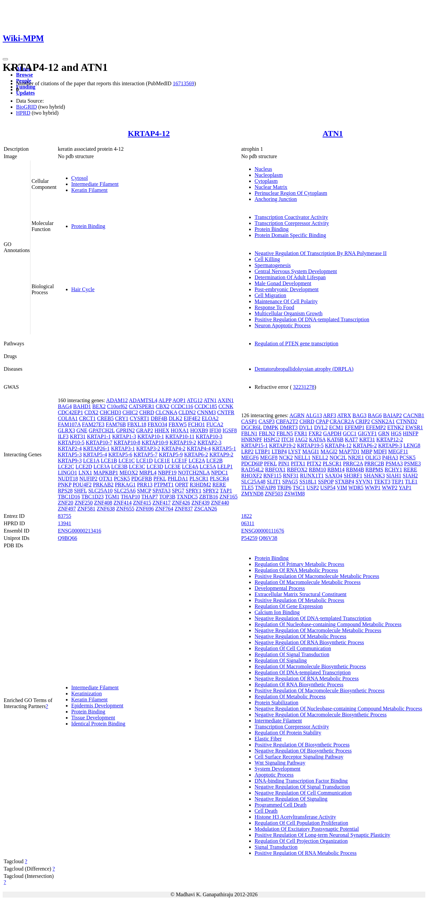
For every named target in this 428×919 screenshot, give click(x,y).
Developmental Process (279, 588)
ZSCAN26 (205, 508)
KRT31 (78, 436)
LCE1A (91, 460)
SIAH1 (393, 475)
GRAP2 (144, 430)
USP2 (313, 487)
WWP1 (373, 487)
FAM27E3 (93, 424)
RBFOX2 (297, 469)
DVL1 (306, 427)
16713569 (183, 83)
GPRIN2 (125, 430)
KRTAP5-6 (120, 454)
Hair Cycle (83, 289)
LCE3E (173, 466)
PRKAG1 (125, 484)
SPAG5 (290, 481)
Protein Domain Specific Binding (290, 235)
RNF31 (291, 475)
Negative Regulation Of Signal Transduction (302, 787)
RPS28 (65, 490)
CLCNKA (166, 412)
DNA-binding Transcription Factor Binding (301, 781)
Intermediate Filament (95, 184)
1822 (246, 516)
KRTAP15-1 (254, 445)
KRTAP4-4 (199, 448)
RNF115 (272, 475)
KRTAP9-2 (221, 454)
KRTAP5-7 (146, 454)
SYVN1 (364, 481)
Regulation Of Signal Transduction (291, 654)
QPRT (182, 484)
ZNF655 (125, 508)
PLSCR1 (199, 478)
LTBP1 (263, 451)
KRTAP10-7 (99, 442)
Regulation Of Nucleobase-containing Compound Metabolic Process (327, 624)
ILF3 (63, 436)
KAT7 (351, 439)
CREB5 (105, 418)
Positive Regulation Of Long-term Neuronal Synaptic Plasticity (322, 835)
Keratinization (86, 693)
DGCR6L (251, 427)
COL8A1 (68, 418)
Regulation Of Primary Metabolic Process (299, 564)
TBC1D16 (69, 496)
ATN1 (333, 133)
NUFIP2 (88, 478)
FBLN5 (285, 433)
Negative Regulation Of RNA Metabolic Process (306, 678)
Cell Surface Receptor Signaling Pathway (298, 757)
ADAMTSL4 (143, 400)
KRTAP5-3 (70, 454)
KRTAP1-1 (99, 436)
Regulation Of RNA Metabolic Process (296, 570)
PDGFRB (141, 478)
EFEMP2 (376, 427)
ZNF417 (161, 502)
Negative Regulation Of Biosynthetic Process (303, 751)
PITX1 (298, 463)
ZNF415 (142, 502)
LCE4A (190, 466)
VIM (342, 487)
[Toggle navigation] (5, 59)
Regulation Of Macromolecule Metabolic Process (307, 582)
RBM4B (355, 469)
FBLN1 (249, 433)
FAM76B (116, 424)
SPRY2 (210, 490)
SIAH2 (410, 475)
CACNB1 (413, 415)
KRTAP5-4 (95, 454)
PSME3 (412, 463)
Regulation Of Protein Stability (287, 732)
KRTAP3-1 (123, 448)
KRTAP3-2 (148, 448)
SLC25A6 (125, 490)
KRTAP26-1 (96, 448)
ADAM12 (117, 400)
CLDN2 (187, 412)
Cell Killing (267, 259)
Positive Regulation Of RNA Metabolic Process (305, 853)
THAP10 (130, 496)
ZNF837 (184, 508)
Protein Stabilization (276, 702)
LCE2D (84, 466)
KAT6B (335, 439)
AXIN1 (226, 400)
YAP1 (405, 487)
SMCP (144, 490)
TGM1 (112, 496)
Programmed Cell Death (280, 805)
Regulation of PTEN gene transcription (296, 343)
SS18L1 (308, 481)
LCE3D (154, 466)
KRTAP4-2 (174, 448)
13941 (64, 523)
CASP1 (249, 421)
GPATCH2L (102, 430)
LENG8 (411, 445)
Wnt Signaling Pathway (279, 763)
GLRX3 (66, 430)
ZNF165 (228, 496)
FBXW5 (178, 424)
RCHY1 (393, 469)
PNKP (64, 484)
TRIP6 (284, 487)
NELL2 (320, 457)
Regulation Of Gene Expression (288, 606)
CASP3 (266, 421)
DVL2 (321, 427)
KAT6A (317, 439)
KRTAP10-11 (180, 436)
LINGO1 (67, 472)
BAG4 (65, 406)
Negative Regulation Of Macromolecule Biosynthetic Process (320, 714)
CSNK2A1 (383, 421)
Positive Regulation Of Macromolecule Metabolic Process (316, 576)
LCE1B (109, 460)
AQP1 (179, 400)
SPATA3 (161, 490)
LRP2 (247, 451)
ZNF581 (86, 508)
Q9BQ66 (67, 538)
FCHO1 (196, 424)
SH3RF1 (353, 475)
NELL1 (302, 457)
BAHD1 (82, 406)
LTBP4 (279, 451)
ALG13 (314, 415)
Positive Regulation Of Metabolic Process (299, 600)
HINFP (410, 433)
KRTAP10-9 (155, 442)
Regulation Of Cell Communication (292, 648)
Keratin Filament (89, 190)
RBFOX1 (275, 469)
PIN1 (284, 463)
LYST (294, 451)
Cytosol (79, 178)
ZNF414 (123, 502)
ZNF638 (106, 508)
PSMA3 (394, 463)
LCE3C (137, 466)
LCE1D (144, 460)
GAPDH (332, 433)
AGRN (297, 415)
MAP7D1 (349, 451)
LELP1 (225, 466)
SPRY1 (193, 490)
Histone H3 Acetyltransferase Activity (295, 817)
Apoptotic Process (274, 775)
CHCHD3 (110, 412)
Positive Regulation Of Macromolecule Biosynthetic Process (319, 690)
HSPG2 (271, 439)
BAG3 (359, 415)
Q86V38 (268, 538)
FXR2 (315, 433)
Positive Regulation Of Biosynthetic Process (301, 745)
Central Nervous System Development (295, 271)
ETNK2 (395, 427)
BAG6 (375, 415)
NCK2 (286, 457)
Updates (25, 93)
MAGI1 (310, 451)
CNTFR (225, 412)
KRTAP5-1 (224, 448)
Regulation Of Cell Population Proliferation (301, 823)
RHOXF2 (251, 475)
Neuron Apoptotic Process (282, 325)
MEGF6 (249, 457)
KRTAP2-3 (210, 442)
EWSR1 (414, 427)
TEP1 (398, 481)
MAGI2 (329, 451)
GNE (81, 430)
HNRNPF (251, 439)
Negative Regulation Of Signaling (290, 799)
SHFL (80, 490)
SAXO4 (333, 475)
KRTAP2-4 (70, 448)
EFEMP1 (355, 427)
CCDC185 (206, 406)
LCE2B (214, 460)
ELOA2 (210, 418)
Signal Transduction (275, 847)
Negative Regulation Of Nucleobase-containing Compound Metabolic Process (338, 708)
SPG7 (178, 490)
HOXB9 (199, 430)
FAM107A (69, 424)
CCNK (225, 406)
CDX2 (91, 412)
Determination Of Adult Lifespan (290, 277)
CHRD (146, 412)
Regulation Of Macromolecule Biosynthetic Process (310, 666)
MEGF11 (398, 451)
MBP (366, 451)
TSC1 (299, 487)
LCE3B (119, 466)
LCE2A (197, 460)
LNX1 (85, 472)
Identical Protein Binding (98, 723)
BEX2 (99, 406)
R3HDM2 (200, 484)
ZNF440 (220, 502)
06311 (247, 523)
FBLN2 (267, 433)
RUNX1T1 (312, 475)
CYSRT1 (139, 418)
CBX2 (163, 406)
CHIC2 (130, 412)
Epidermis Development (97, 705)
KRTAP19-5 (310, 445)
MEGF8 (269, 457)
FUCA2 (214, 424)
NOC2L (338, 457)
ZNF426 (181, 502)
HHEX (161, 430)
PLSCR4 (219, 478)
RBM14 (336, 469)
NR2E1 (356, 457)
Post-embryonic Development (286, 289)
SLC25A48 (253, 481)
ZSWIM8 (294, 493)
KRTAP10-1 (150, 436)
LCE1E (162, 460)
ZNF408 (103, 502)
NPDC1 (219, 472)
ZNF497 (67, 508)
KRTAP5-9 (171, 454)
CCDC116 (182, 406)
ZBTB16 (208, 496)
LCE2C (66, 466)
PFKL (160, 478)
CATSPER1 (141, 406)
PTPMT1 (164, 484)
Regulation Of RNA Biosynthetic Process (298, 684)
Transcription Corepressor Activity (291, 223)
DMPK (271, 427)
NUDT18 (68, 478)
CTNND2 (406, 421)
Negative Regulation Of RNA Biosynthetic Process (309, 642)
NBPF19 (167, 472)
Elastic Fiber (268, 738)
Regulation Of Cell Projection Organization (301, 841)
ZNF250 (84, 502)
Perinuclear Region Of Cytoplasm (290, 193)
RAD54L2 (252, 469)
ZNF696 (145, 508)
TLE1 (411, 481)
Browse (24, 75)
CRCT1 (87, 418)
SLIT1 (274, 481)
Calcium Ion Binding (277, 612)
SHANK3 (374, 475)
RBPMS (374, 469)
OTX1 (106, 478)
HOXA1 (180, 430)
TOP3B (167, 496)
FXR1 (300, 433)
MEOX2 (128, 472)
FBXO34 (157, 424)
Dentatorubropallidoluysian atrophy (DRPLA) (303, 369)
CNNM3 (206, 412)
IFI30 (215, 430)
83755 (64, 516)
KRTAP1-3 (124, 436)
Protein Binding (88, 226)
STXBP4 (344, 481)
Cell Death (266, 811)
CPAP (322, 421)
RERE (219, 484)
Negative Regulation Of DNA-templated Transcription (312, 618)
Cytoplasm (266, 181)
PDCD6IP (251, 463)
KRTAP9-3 (70, 460)
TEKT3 (382, 481)
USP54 (327, 487)
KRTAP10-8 (127, 442)
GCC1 (349, 433)
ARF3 (329, 415)
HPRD (23, 113)
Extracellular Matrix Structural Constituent (300, 594)
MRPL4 (147, 472)
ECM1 (336, 427)
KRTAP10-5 (71, 442)
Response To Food (274, 307)
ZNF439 (201, 502)
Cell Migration (270, 295)
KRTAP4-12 (149, 133)
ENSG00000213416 (79, 531)
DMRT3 (289, 427)
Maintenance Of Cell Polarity (286, 301)
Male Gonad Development (282, 283)
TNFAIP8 (265, 487)
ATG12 (195, 400)
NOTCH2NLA (194, 472)
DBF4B (159, 418)
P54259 (249, 538)
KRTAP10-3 (209, 436)
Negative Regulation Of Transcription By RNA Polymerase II (320, 253)
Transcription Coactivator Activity (291, 217)
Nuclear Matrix (270, 187)
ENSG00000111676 (262, 531)
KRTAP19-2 (183, 442)
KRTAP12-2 (390, 439)
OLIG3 (373, 457)
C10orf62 (117, 406)
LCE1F (179, 460)
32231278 (303, 387)
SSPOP (326, 481)
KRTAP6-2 (196, 454)
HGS (396, 433)
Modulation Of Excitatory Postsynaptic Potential (306, 829)
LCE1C (126, 460)
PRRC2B (374, 463)
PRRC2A (353, 463)
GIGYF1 (367, 433)
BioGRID (26, 107)
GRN (384, 433)
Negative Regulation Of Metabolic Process (300, 636)
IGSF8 (230, 430)
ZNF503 (274, 493)
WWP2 (390, 487)
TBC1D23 (92, 496)
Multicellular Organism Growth (288, 313)
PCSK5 (122, 478)
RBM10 (317, 469)
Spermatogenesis (272, 265)
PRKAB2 (103, 484)
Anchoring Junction (275, 199)
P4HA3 (390, 457)
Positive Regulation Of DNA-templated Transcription (311, 319)
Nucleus (263, 169)
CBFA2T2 (287, 421)
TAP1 (226, 490)
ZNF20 (65, 502)
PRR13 (144, 484)
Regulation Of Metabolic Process (290, 696)
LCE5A (208, 466)
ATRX (344, 415)
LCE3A (102, 466)
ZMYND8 (252, 493)
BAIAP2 (392, 415)
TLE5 (247, 487)
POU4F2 (82, 484)
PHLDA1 (178, 478)
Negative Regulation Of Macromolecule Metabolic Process (317, 630)
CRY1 (121, 418)
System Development (277, 769)
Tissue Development (93, 717)
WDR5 (355, 487)
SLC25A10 (100, 490)
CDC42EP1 (70, 412)
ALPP (165, 400)
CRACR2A (342, 421)
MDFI (380, 451)
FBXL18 (136, 424)
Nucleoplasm (268, 175)
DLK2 (175, 418)
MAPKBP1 (106, 472)
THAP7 (149, 496)
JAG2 (301, 439)
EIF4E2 (192, 418)
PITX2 (314, 463)
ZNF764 (164, 508)
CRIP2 (362, 421)
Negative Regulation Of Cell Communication (303, 793)
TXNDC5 (187, 496)
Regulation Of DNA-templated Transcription (302, 672)
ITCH (287, 439)
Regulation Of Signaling (280, 660)
